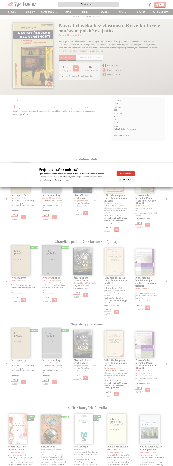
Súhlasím (125, 173)
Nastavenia (126, 180)
